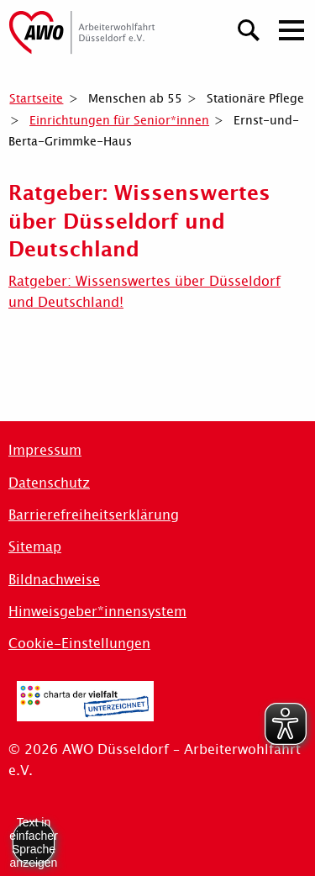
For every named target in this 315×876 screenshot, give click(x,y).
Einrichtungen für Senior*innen (119, 120)
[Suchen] (249, 28)
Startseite (36, 98)
